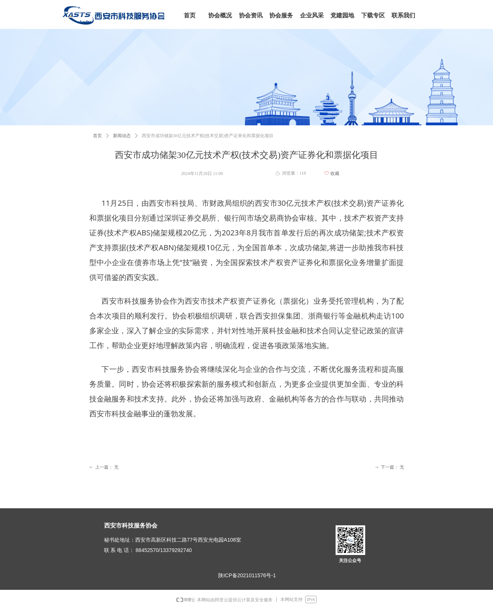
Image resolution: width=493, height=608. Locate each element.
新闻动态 (122, 135)
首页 (97, 135)
